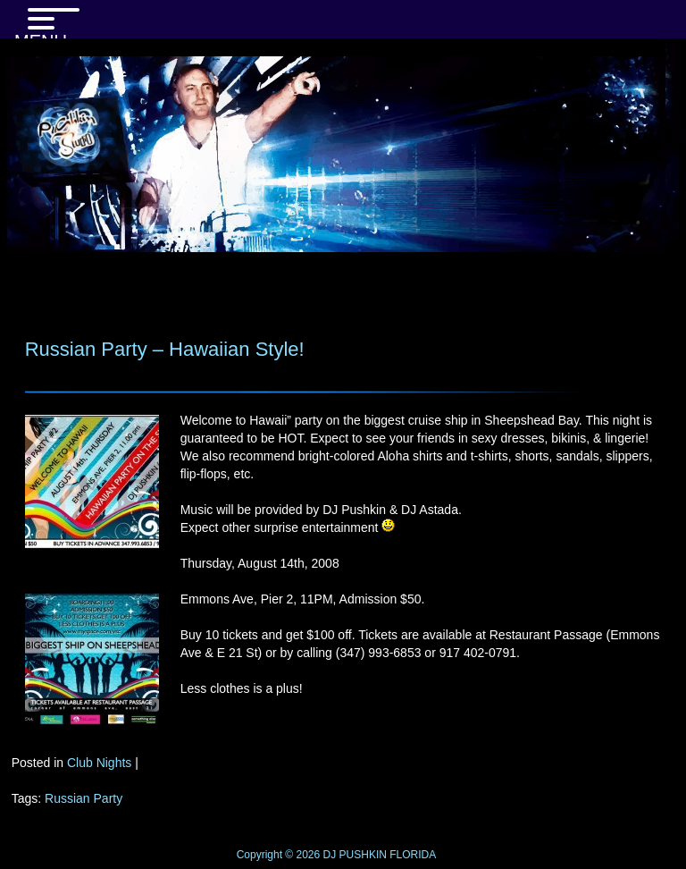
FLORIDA (412, 854)
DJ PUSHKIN (353, 854)
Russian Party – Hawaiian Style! (165, 349)
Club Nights (99, 762)
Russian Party (83, 798)
